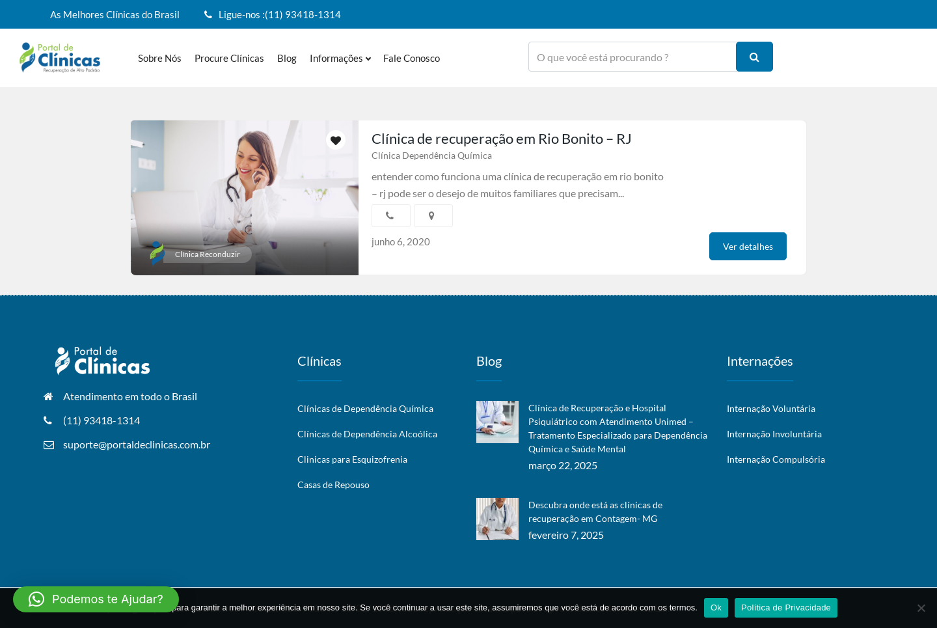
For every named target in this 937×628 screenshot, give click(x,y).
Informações (340, 58)
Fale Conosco (411, 58)
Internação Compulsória (776, 459)
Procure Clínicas (229, 58)
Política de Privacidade (786, 607)
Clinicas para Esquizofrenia (352, 459)
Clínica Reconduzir (207, 254)
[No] (920, 607)
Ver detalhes (748, 246)
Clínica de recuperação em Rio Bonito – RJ (502, 138)
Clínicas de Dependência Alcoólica (367, 433)
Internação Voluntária (771, 408)
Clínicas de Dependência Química (365, 408)
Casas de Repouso (333, 484)
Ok (716, 607)
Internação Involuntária (774, 433)
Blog (287, 58)
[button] (96, 599)
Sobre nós (160, 58)
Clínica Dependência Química (432, 155)
